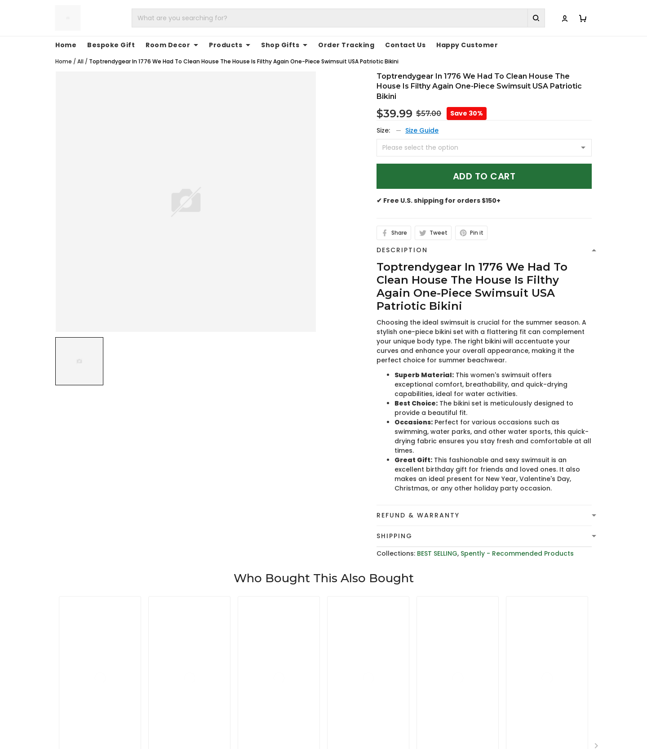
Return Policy (352, 711)
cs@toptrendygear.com (242, 683)
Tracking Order (493, 697)
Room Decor (172, 44)
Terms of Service (358, 669)
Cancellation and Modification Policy (391, 725)
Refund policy (353, 697)
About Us (484, 655)
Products (229, 44)
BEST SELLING (437, 553)
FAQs (477, 683)
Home (65, 44)
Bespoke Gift (111, 44)
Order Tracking (346, 44)
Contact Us (405, 44)
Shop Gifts (284, 44)
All (80, 61)
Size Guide (422, 130)
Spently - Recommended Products (517, 553)
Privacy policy (353, 655)
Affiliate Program (497, 711)
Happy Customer (467, 44)
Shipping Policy (355, 683)
